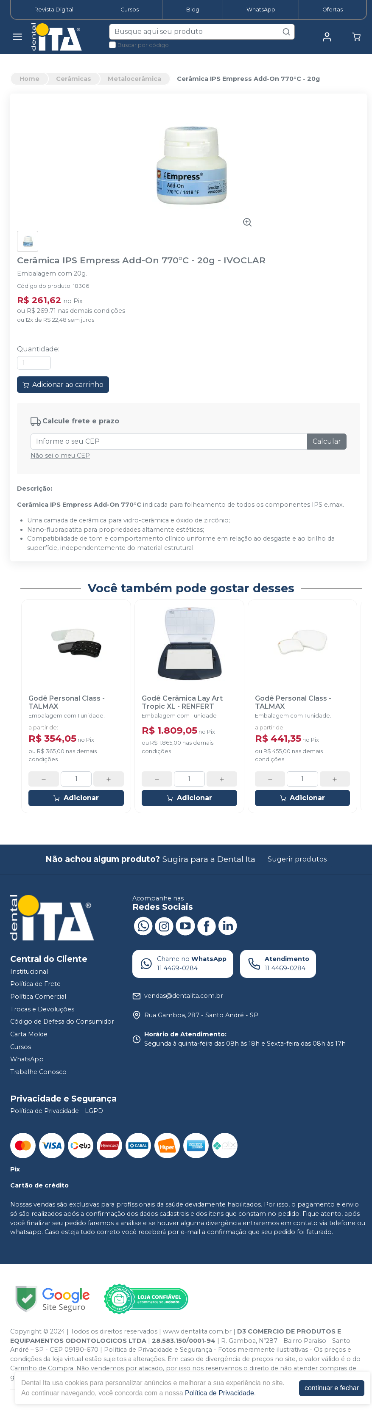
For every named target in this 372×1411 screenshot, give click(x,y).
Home (29, 79)
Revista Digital (53, 9)
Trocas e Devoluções (42, 1009)
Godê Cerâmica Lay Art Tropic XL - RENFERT (182, 702)
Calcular (327, 441)
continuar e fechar (332, 1388)
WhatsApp (260, 9)
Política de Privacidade (219, 1393)
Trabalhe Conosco (38, 1072)
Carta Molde (29, 1034)
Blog (192, 9)
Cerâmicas (73, 79)
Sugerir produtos (297, 859)
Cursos (129, 9)
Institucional (29, 971)
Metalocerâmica (134, 79)
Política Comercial (38, 996)
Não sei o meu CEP (60, 455)
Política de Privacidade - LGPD (56, 1111)
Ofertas (332, 9)
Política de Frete (35, 984)
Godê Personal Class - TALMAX (66, 702)
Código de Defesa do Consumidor (62, 1021)
